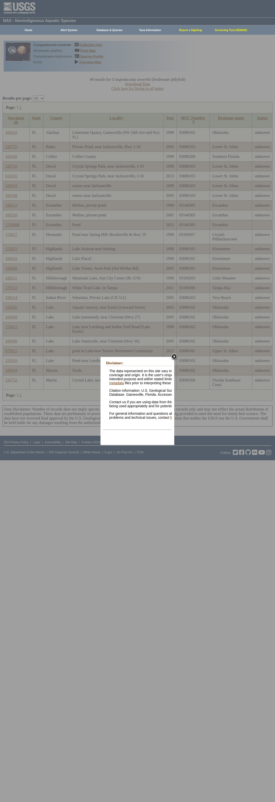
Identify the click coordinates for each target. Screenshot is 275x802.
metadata (116, 383)
